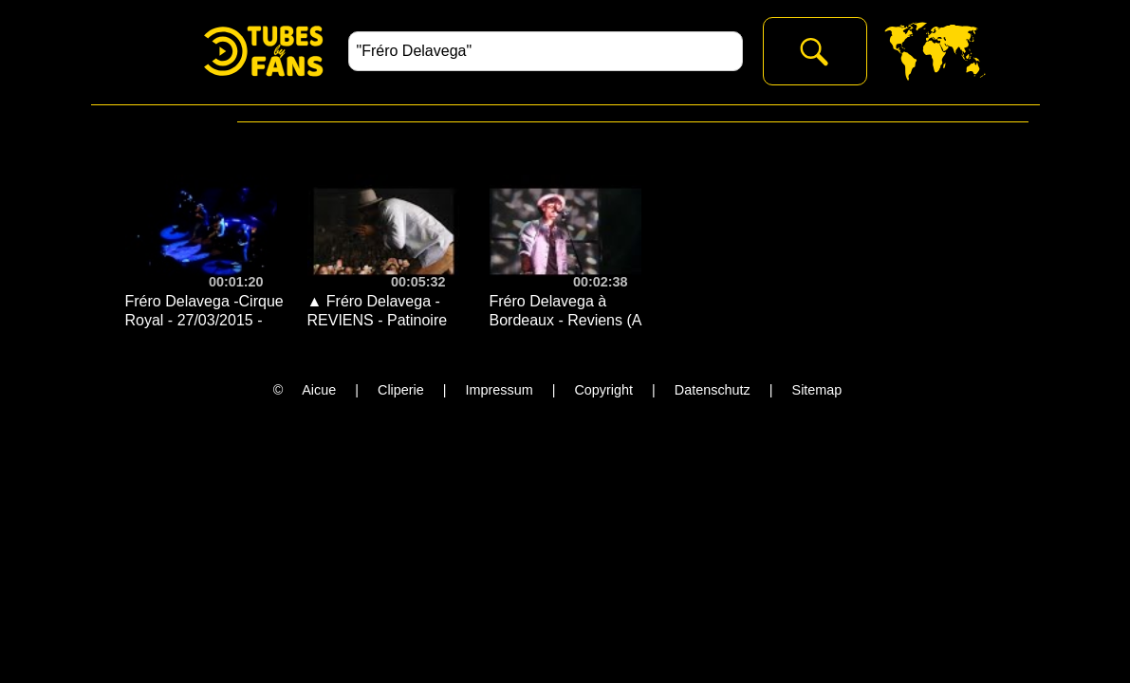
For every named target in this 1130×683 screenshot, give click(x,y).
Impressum (499, 389)
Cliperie (401, 389)
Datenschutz (712, 389)
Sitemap (817, 389)
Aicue (319, 389)
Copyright (603, 389)
